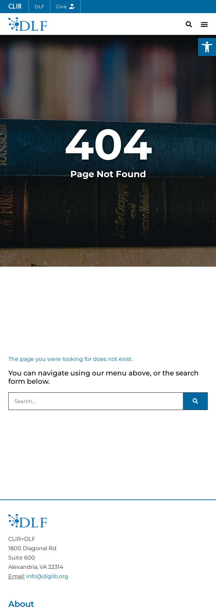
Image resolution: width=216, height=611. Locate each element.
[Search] (195, 401)
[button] (207, 47)
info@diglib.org (47, 576)
